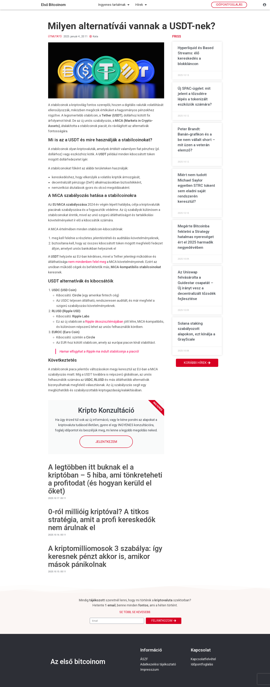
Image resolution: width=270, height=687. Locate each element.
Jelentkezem (106, 442)
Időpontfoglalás (202, 664)
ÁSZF (144, 659)
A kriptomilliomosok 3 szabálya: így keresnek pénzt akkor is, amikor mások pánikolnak (105, 556)
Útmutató (55, 36)
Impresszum (149, 669)
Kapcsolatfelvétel (203, 659)
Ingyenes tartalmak (113, 4)
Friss (176, 36)
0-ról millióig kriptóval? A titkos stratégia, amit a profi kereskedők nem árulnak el (101, 519)
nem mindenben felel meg (87, 262)
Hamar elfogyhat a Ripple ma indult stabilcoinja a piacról (99, 351)
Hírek (141, 4)
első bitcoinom (53, 5)
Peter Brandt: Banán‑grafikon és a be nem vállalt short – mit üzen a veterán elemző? (196, 140)
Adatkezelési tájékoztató (158, 664)
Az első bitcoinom (77, 662)
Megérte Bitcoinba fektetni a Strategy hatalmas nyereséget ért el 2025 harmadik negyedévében (196, 237)
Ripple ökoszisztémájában (104, 321)
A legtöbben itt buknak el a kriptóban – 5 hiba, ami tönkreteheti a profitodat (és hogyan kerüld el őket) (105, 479)
